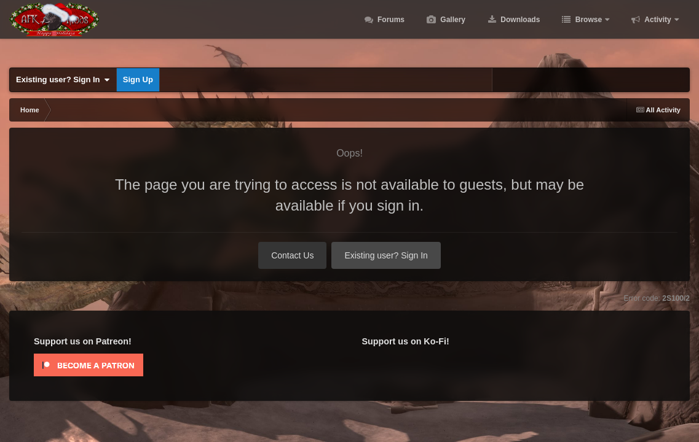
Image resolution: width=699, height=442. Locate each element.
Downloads (519, 30)
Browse (588, 30)
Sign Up (138, 79)
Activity (657, 30)
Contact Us (292, 255)
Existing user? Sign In (63, 79)
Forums (390, 30)
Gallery (451, 30)
